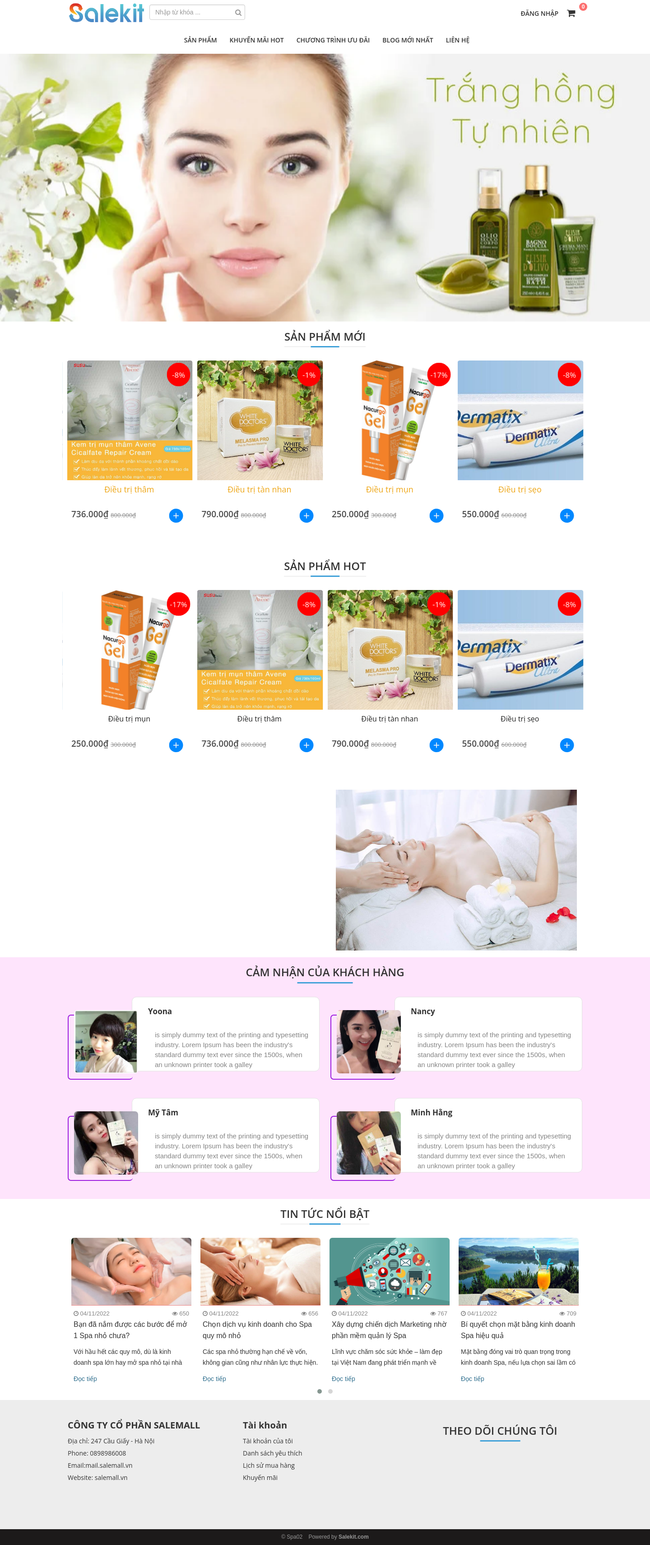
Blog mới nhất (407, 40)
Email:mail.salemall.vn (100, 1465)
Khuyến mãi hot (257, 40)
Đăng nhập (540, 13)
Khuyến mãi (260, 1477)
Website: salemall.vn (98, 1477)
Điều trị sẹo (520, 489)
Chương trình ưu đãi (333, 40)
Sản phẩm (200, 40)
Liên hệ (458, 40)
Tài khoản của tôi (268, 1441)
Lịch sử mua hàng (269, 1465)
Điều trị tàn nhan (260, 489)
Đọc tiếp (85, 1378)
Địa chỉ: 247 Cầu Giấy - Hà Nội (111, 1441)
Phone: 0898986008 (97, 1453)
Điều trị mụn (389, 489)
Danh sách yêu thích (272, 1453)
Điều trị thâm (129, 489)
